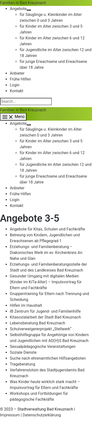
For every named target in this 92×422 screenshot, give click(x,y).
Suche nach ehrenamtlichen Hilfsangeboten (48, 358)
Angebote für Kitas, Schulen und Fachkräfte (47, 229)
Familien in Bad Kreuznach (23, 2)
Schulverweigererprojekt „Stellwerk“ (40, 329)
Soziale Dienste (23, 352)
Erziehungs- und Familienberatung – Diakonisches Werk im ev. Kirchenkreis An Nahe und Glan (46, 252)
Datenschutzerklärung (42, 415)
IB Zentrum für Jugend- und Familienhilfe (45, 311)
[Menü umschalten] (29, 10)
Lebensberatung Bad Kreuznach (37, 323)
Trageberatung (22, 364)
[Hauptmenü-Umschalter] (13, 117)
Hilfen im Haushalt (26, 305)
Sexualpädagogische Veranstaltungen (43, 346)
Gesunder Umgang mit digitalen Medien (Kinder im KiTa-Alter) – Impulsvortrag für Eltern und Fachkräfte (46, 282)
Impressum (10, 415)
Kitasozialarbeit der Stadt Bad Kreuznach (45, 317)
